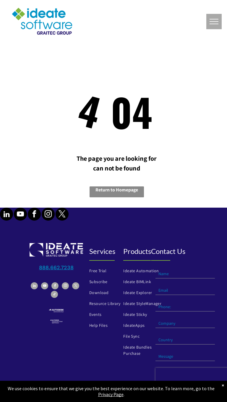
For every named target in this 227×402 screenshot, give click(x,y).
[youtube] (20, 215)
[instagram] (48, 215)
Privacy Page (111, 394)
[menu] (214, 21)
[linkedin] (6, 215)
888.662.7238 (56, 267)
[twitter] (62, 215)
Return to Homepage (116, 190)
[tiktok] (54, 295)
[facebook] (34, 215)
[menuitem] (108, 270)
